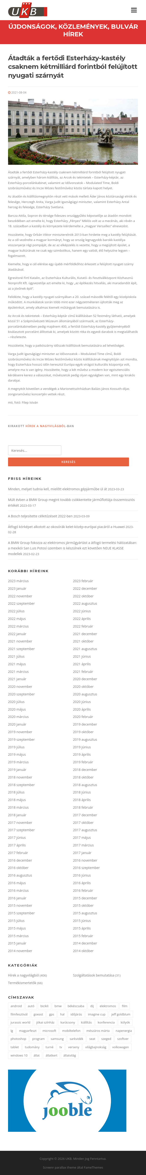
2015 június (82, 920)
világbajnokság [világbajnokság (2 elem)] (95, 1047)
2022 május (17, 618)
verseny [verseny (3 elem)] (73, 1047)
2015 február (83, 936)
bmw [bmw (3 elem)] (58, 1006)
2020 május (17, 709)
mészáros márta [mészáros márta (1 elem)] (98, 1031)
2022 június (82, 611)
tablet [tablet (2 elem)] (15, 1047)
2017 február (18, 852)
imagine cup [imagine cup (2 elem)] (97, 1014)
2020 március (18, 716)
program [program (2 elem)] (38, 1039)
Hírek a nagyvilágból (46, 426)
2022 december (85, 588)
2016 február (83, 890)
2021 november (20, 641)
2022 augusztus (85, 603)
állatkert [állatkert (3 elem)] (52, 1055)
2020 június (82, 701)
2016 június (82, 875)
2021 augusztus (85, 648)
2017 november (20, 822)
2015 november (20, 905)
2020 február (83, 716)
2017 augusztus (85, 830)
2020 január (17, 724)
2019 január (17, 769)
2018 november (20, 777)
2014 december (85, 943)
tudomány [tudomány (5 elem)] (32, 1047)
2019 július (16, 747)
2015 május (17, 928)
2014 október (83, 950)
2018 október (83, 777)
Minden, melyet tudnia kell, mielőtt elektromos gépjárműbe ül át (57, 489)
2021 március (18, 671)
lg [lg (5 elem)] (12, 1031)
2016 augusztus (20, 875)
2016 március (18, 890)
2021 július (16, 656)
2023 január (17, 588)
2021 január (17, 679)
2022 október (83, 596)
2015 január (17, 943)
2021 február (83, 671)
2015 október (83, 905)
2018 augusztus (85, 785)
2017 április (17, 845)
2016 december (20, 860)
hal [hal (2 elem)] (62, 1014)
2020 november (20, 686)
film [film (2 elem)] (124, 1006)
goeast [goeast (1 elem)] (38, 1014)
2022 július (16, 611)
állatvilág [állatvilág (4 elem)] (69, 1055)
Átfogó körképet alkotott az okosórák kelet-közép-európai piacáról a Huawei (66, 526)
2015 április (82, 928)
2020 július (16, 701)
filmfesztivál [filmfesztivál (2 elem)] (19, 1014)
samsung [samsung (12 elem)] (57, 1039)
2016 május (17, 883)
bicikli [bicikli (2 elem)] (44, 1006)
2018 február (83, 807)
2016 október (18, 867)
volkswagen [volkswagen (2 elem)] (120, 1047)
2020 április (82, 709)
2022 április (82, 618)
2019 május (17, 754)
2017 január (82, 852)
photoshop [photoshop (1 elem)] (18, 1039)
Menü (134, 10)
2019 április (82, 754)
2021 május (17, 664)
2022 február (83, 626)
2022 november (20, 596)
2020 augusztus (85, 694)
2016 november (85, 860)
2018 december (85, 769)
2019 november (20, 732)
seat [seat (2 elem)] (92, 1039)
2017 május (82, 837)
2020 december (85, 679)
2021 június (82, 656)
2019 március (18, 762)
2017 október (83, 822)
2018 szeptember (21, 785)
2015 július (16, 920)
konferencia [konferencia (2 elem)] (106, 1022)
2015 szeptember (21, 913)
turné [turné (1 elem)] (49, 1047)
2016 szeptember (86, 867)
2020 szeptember (21, 694)
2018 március (18, 807)
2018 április (82, 799)
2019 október (83, 732)
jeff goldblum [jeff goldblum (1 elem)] (120, 1014)
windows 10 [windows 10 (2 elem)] (19, 1055)
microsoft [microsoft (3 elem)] (49, 1031)
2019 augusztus (85, 739)
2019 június (82, 747)
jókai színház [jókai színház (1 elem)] (45, 1022)
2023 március (18, 581)
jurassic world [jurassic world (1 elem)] (21, 1022)
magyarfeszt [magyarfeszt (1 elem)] (27, 1031)
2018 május (17, 799)
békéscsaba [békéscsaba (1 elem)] (76, 1006)
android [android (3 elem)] (16, 1006)
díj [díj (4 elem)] (92, 1006)
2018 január (17, 815)
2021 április (82, 664)
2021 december (85, 634)
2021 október (83, 641)
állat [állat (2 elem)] (37, 1055)
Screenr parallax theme (59, 1167)
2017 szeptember (21, 830)
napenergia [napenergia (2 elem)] (124, 1031)
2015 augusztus (85, 913)
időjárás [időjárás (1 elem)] (76, 1014)
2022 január (17, 634)
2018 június (82, 792)
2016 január (17, 898)
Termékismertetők (22, 983)
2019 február (83, 762)
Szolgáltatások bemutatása (94, 975)
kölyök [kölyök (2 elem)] (125, 1022)
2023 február (83, 581)
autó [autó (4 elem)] (31, 1006)
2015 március (18, 936)
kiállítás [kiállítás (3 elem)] (86, 1022)
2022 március (18, 626)
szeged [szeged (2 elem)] (106, 1039)
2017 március (83, 845)
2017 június (17, 837)
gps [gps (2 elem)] (51, 1014)
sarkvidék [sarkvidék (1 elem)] (76, 1039)
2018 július (16, 792)
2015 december (85, 898)
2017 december (85, 815)
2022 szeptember (21, 603)
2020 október (83, 686)
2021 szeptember (21, 648)
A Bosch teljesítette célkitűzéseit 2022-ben (40, 516)
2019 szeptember (21, 739)
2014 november (20, 950)
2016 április (82, 883)
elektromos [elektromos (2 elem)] (108, 1006)
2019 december (85, 724)
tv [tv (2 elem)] (60, 1047)
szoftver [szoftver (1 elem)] (122, 1039)
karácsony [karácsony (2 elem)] (68, 1022)
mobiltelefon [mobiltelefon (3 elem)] (71, 1031)
